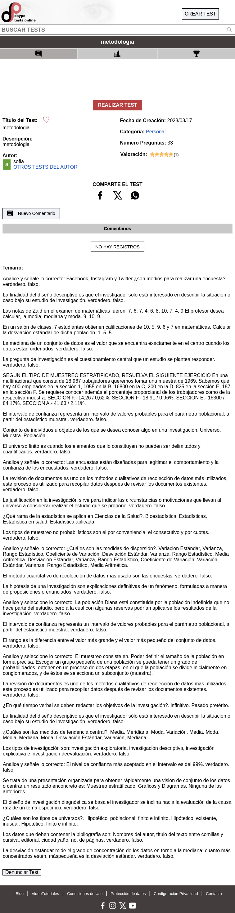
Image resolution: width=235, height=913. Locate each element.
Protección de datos (128, 893)
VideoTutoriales (45, 893)
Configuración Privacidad (176, 893)
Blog (20, 893)
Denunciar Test (21, 872)
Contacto (214, 893)
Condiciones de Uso (85, 893)
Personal (155, 131)
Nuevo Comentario (31, 214)
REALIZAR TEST (117, 105)
